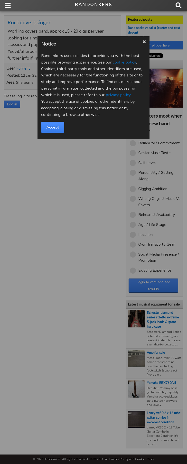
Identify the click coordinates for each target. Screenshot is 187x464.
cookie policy (124, 62)
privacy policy (118, 95)
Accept (52, 127)
